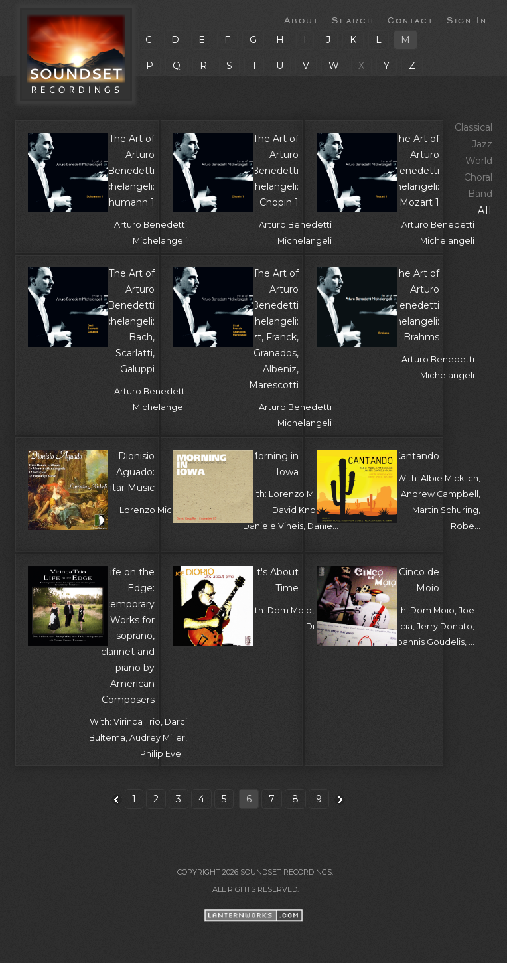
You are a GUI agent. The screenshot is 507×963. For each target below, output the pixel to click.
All (485, 210)
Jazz (482, 144)
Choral (478, 177)
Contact (410, 19)
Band (480, 194)
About (301, 19)
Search (353, 19)
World (478, 161)
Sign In (467, 19)
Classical (473, 127)
